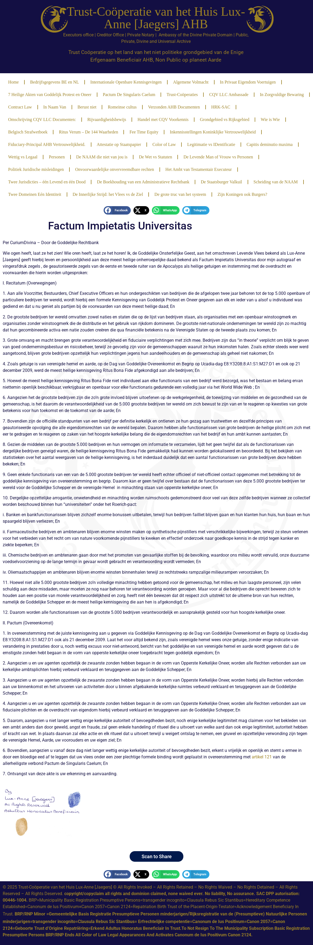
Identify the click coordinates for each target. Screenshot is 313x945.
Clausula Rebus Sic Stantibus (215, 900)
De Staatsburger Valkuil (221, 182)
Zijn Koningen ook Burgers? (242, 194)
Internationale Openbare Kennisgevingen (126, 82)
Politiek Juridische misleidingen (36, 169)
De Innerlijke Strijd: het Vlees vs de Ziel (108, 194)
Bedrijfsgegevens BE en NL (54, 82)
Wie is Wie (270, 119)
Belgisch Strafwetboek (27, 132)
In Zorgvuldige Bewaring (282, 94)
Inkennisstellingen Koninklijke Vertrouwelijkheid (213, 132)
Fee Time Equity (143, 132)
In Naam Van (54, 107)
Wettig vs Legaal (22, 157)
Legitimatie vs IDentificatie (211, 144)
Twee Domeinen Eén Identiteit (34, 194)
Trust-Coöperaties (182, 94)
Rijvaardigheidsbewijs (106, 119)
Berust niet (87, 107)
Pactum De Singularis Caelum (129, 94)
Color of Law (164, 144)
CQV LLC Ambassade (228, 94)
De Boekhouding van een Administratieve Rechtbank (143, 182)
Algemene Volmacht (191, 82)
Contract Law (20, 107)
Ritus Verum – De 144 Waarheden (88, 132)
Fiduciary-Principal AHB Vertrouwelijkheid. (46, 144)
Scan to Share (157, 856)
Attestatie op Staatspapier (119, 144)
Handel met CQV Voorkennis (163, 119)
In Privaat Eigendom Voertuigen (248, 82)
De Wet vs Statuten (155, 157)
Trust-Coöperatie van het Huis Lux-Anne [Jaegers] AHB (156, 18)
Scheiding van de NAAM (276, 182)
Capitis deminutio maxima (270, 144)
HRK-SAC (220, 107)
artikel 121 (261, 756)
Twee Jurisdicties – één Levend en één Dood (46, 182)
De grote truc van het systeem (180, 194)
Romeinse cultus (122, 107)
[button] (117, 210)
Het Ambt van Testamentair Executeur (198, 169)
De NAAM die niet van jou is (101, 157)
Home (13, 82)
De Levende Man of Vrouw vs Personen (218, 157)
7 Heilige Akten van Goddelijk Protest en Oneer (49, 94)
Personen (57, 157)
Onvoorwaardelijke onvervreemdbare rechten (114, 169)
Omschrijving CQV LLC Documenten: (42, 119)
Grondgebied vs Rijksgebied (224, 119)
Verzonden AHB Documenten (174, 107)
